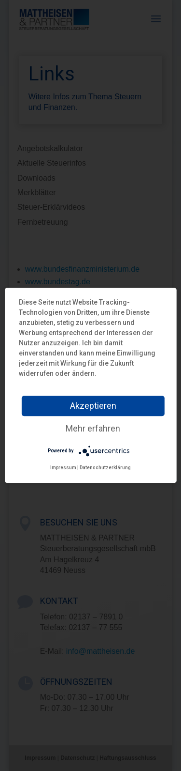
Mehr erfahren (93, 428)
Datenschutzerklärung (105, 467)
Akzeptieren (93, 406)
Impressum (63, 467)
